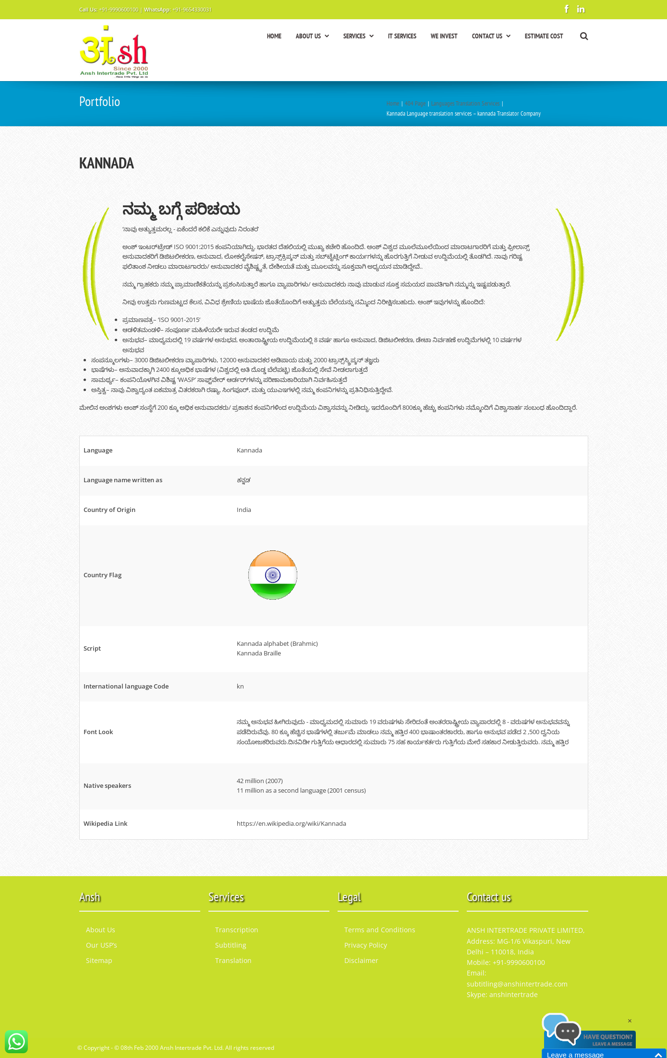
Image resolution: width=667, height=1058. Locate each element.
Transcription (236, 929)
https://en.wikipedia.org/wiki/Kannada (291, 823)
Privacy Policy (365, 945)
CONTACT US (491, 36)
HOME (274, 36)
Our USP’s (101, 945)
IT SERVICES (402, 36)
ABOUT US (312, 36)
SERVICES (358, 36)
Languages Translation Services (465, 103)
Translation (233, 960)
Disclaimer (361, 960)
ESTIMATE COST (544, 36)
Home (393, 103)
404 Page (415, 103)
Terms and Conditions (379, 929)
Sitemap (99, 960)
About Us (100, 929)
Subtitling (230, 945)
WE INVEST (444, 36)
